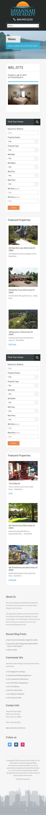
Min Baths (11, 163)
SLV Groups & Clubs (14, 698)
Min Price (11, 172)
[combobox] (23, 141)
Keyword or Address (15, 129)
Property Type (13, 146)
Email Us (22, 728)
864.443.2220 (25, 19)
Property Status (14, 137)
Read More (12, 256)
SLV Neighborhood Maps (16, 672)
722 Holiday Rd (14, 484)
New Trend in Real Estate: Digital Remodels (22, 640)
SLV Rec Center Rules (14, 690)
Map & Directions (12, 728)
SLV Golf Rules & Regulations (17, 683)
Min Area (13, 189)
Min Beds (11, 154)
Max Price (11, 180)
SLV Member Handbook (15, 694)
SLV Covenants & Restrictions (17, 679)
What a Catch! (12, 650)
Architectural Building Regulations (19, 675)
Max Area (14, 197)
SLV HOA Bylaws (13, 686)
